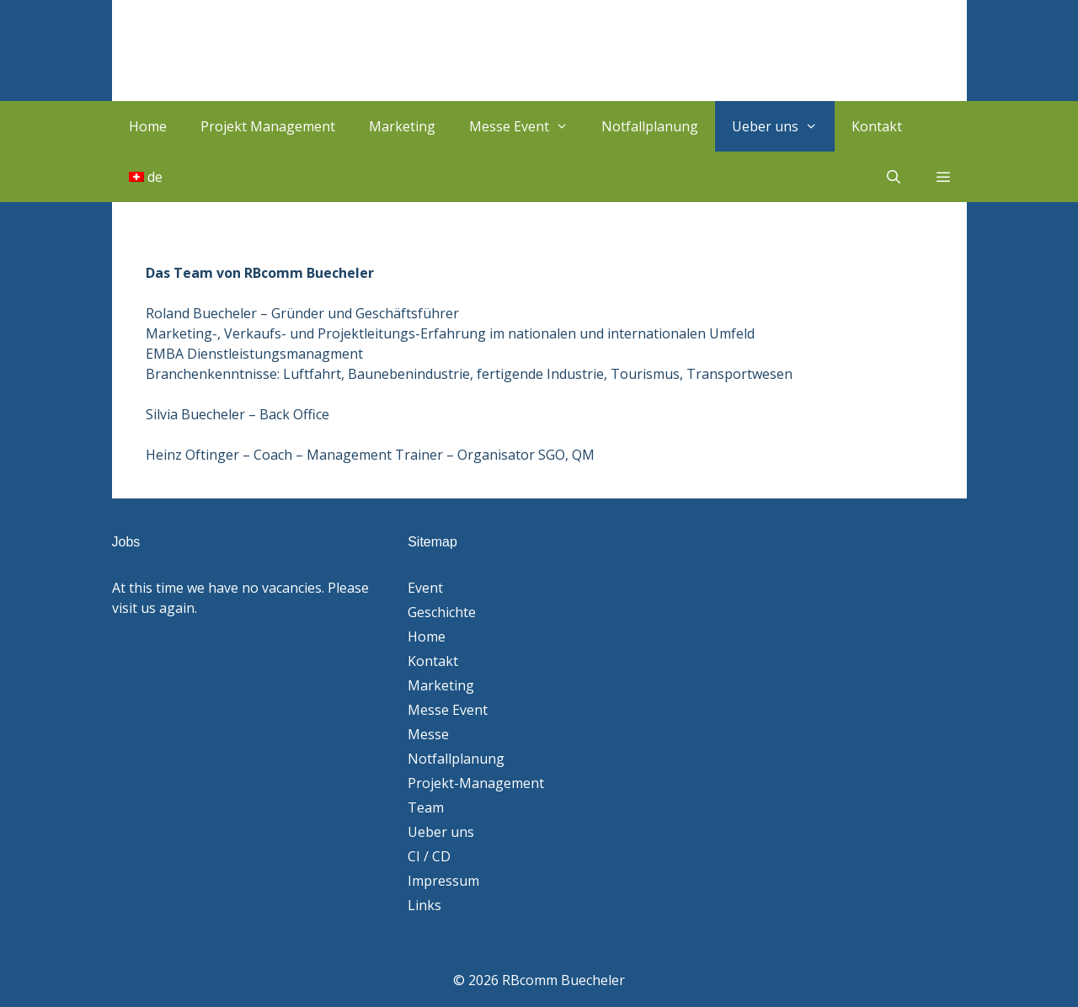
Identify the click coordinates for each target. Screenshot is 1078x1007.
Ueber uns (783, 126)
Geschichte (442, 612)
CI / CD (429, 856)
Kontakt (876, 126)
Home (148, 126)
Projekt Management (267, 126)
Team (426, 807)
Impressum (443, 880)
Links (424, 905)
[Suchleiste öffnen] (894, 177)
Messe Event (527, 126)
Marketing (402, 126)
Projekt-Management (476, 783)
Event (425, 587)
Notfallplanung (649, 126)
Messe (428, 734)
